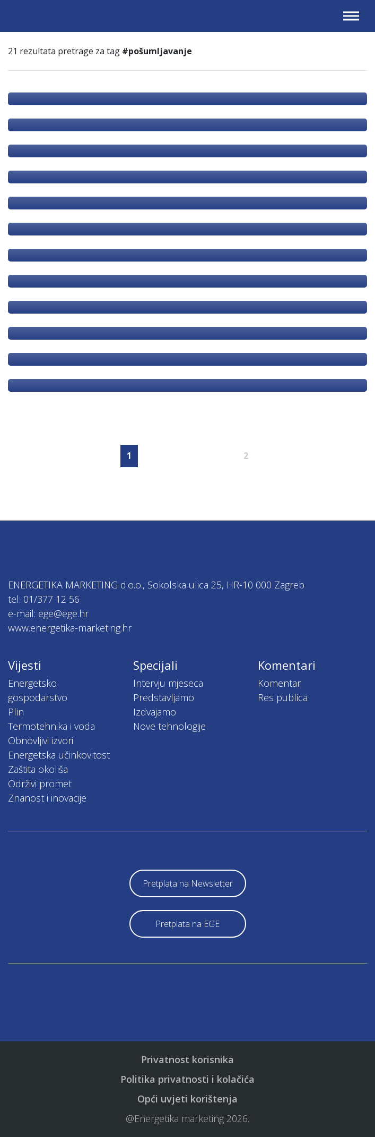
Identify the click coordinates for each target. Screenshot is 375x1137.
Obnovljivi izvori (40, 740)
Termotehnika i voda (51, 726)
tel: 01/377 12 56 (44, 599)
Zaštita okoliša (38, 769)
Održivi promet (40, 783)
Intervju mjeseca (168, 683)
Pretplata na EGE (187, 924)
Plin (16, 711)
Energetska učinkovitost (59, 754)
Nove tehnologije (169, 726)
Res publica (283, 697)
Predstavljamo (163, 697)
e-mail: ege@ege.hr (48, 613)
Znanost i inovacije (47, 797)
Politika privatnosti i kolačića (187, 1079)
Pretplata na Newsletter (188, 883)
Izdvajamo (154, 711)
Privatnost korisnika (187, 1059)
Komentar (279, 683)
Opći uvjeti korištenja (187, 1098)
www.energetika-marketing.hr (70, 627)
